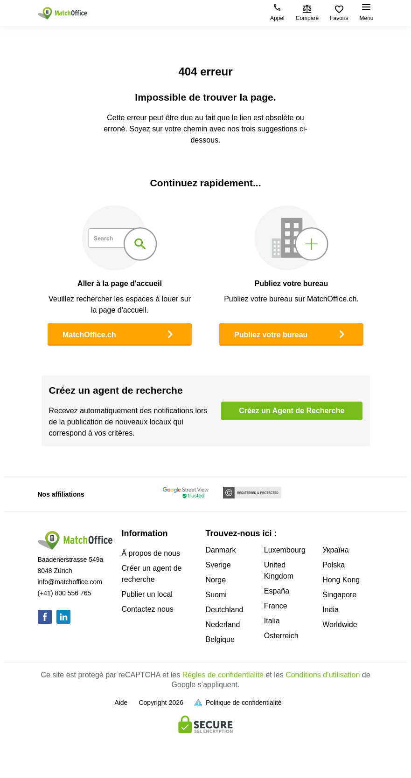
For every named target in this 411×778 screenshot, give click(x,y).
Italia (272, 621)
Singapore (339, 595)
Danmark (221, 550)
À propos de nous (151, 553)
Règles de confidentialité (223, 675)
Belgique (220, 639)
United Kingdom (278, 570)
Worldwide (339, 624)
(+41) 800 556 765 (64, 593)
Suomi (216, 595)
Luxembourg (285, 550)
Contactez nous (148, 609)
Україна (335, 550)
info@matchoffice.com (70, 582)
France (275, 606)
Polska (333, 565)
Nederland (223, 624)
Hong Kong (341, 580)
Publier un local (147, 594)
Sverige (218, 565)
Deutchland (225, 610)
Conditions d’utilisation (323, 675)
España (276, 591)
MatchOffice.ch (120, 333)
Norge (216, 580)
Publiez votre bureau (291, 333)
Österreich (281, 636)
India (330, 610)
